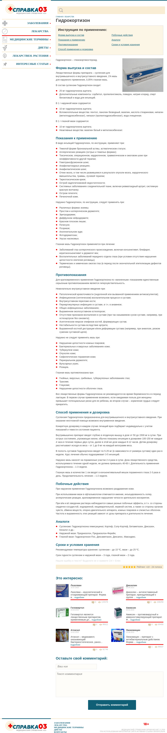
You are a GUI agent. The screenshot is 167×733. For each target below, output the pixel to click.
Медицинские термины (69, 727)
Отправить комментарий (112, 704)
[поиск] (114, 10)
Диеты (58, 729)
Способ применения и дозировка (75, 49)
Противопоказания (68, 44)
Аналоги (116, 40)
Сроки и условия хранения (126, 44)
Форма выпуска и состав (71, 35)
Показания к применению (71, 40)
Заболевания (62, 723)
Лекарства (60, 725)
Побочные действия (122, 35)
